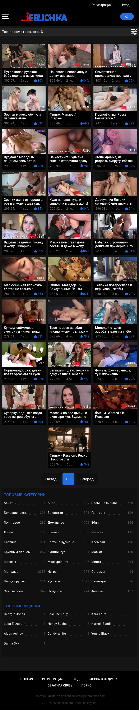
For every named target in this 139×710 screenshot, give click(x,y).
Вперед (87, 479)
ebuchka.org (65, 703)
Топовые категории (25, 495)
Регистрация (102, 5)
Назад (51, 479)
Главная (26, 679)
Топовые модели (22, 606)
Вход (126, 5)
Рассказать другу (103, 679)
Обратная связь (59, 685)
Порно (86, 685)
